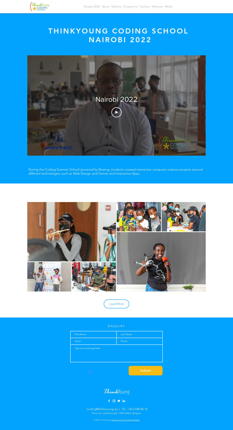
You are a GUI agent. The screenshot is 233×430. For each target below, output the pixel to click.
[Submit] (146, 370)
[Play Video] (116, 112)
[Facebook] (109, 401)
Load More (116, 303)
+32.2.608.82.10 (137, 409)
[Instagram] (114, 401)
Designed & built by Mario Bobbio (125, 420)
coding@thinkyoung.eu (102, 409)
